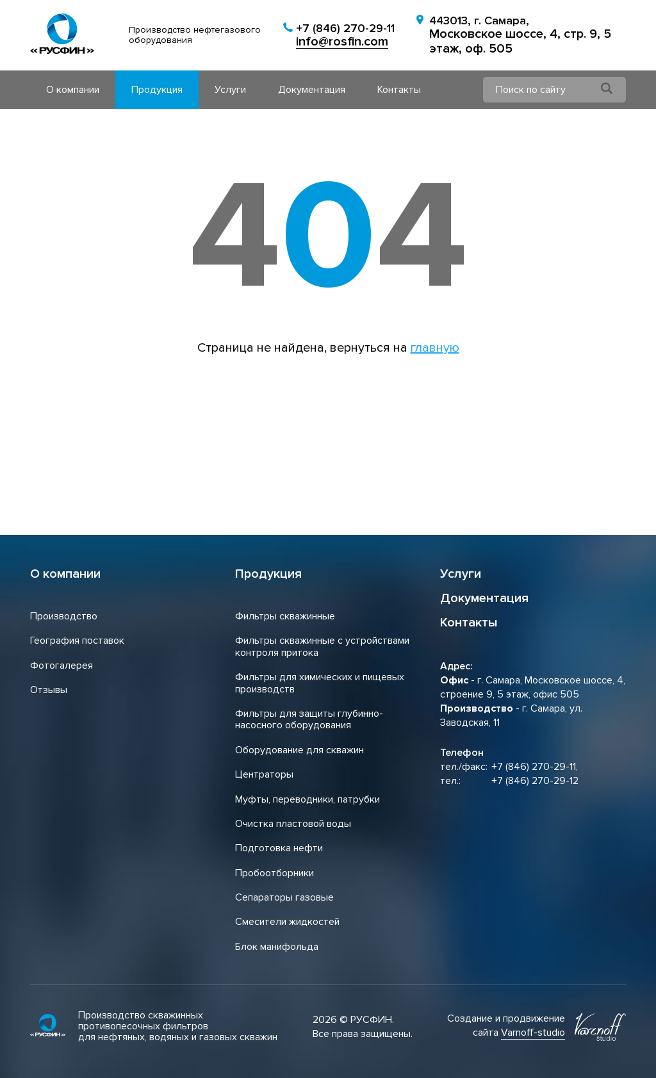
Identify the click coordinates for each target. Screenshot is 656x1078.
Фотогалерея (61, 665)
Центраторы (264, 774)
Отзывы (48, 689)
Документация (311, 89)
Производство (63, 616)
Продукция (157, 89)
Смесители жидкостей (287, 921)
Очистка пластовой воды (293, 823)
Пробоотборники (274, 873)
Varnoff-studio (533, 1032)
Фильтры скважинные (285, 616)
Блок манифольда (276, 946)
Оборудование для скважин (299, 750)
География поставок (77, 640)
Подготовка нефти (279, 848)
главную (435, 347)
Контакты (399, 89)
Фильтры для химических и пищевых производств (319, 683)
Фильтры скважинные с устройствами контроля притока (322, 646)
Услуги (230, 89)
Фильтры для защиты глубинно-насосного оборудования (309, 719)
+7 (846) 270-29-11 (345, 28)
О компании (72, 89)
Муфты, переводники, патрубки (307, 799)
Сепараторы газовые (284, 897)
